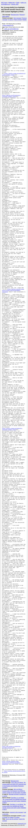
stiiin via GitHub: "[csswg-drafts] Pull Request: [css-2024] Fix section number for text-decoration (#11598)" (14, 791)
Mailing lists (12, 2)
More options (5, 16)
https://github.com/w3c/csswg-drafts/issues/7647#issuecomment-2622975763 (11, 763)
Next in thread (18, 19)
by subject (11, 817)
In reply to (10, 19)
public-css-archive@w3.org (11, 28)
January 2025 (14, 4)
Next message (17, 18)
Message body (15, 14)
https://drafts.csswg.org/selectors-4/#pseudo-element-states (12, 429)
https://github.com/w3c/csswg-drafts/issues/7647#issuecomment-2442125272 (13, 291)
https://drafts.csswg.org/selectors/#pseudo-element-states (13, 74)
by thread (4, 817)
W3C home (4, 2)
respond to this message (16, 812)
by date (23, 815)
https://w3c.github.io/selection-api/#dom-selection (11, 747)
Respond (22, 14)
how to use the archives (12, 819)
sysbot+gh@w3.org (8, 25)
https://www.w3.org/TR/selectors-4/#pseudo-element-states (11, 96)
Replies (25, 19)
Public (17, 2)
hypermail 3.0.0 (22, 823)
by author (16, 817)
